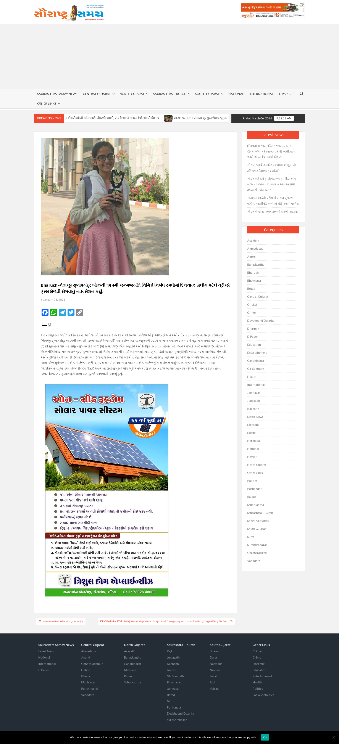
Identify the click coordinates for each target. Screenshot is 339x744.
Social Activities (258, 520)
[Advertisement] (169, 56)
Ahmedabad (255, 248)
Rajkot (251, 496)
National (236, 94)
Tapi (212, 682)
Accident (253, 240)
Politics (252, 480)
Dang (213, 657)
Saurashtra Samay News (57, 94)
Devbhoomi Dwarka (260, 320)
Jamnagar (253, 392)
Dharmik (253, 328)
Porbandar (254, 488)
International (261, 94)
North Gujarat (131, 94)
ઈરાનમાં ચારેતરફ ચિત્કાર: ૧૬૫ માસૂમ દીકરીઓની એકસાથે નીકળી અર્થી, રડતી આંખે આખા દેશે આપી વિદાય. (95, 118)
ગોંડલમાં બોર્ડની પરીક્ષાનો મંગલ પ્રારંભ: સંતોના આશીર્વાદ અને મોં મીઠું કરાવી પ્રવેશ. (273, 200)
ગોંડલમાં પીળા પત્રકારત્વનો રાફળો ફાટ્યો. (272, 211)
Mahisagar (88, 682)
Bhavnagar (254, 280)
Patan (128, 676)
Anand (85, 657)
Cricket (252, 304)
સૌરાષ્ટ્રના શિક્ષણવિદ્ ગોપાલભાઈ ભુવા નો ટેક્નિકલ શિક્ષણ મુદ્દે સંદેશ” (271, 167)
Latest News (255, 416)
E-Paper (285, 94)
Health (251, 376)
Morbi (251, 432)
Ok (265, 737)
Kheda (85, 676)
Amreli (252, 256)
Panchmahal (89, 688)
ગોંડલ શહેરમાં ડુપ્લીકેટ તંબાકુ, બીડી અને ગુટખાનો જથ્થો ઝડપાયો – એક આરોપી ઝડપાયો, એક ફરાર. (271, 184)
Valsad (214, 688)
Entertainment (257, 352)
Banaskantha (255, 264)
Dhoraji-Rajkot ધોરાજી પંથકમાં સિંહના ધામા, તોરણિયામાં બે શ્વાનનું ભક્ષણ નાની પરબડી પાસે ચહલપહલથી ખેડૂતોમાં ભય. (164, 621)
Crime (251, 312)
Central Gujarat (97, 94)
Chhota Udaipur (92, 663)
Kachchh (253, 408)
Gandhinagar (256, 360)
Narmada (253, 440)
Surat (250, 536)
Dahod (85, 670)
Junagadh (253, 400)
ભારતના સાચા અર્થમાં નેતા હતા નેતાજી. (63, 621)
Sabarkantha (255, 504)
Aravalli (129, 651)
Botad (251, 288)
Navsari (252, 456)
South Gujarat (207, 94)
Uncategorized (257, 552)
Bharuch (253, 272)
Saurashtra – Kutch (169, 94)
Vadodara (253, 560)
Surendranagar (257, 544)
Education (254, 344)
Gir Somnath (255, 368)
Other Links (46, 103)
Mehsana (253, 424)
